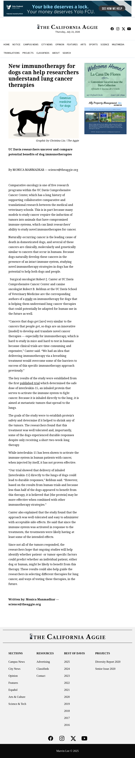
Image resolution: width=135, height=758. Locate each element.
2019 (67, 703)
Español (13, 689)
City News (14, 668)
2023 (67, 675)
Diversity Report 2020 (107, 661)
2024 (67, 668)
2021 (67, 689)
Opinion (13, 675)
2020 (67, 696)
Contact (41, 675)
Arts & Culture (16, 696)
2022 (67, 682)
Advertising (43, 661)
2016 (67, 724)
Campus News (16, 661)
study (29, 299)
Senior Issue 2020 (105, 668)
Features (13, 682)
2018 (67, 710)
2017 (67, 717)
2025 (67, 661)
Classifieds (43, 668)
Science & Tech (17, 703)
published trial (30, 383)
